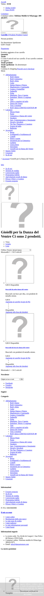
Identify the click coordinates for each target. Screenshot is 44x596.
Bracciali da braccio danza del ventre (17, 347)
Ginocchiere (14, 145)
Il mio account (6, 512)
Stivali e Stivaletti (16, 122)
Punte (12, 114)
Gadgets (13, 143)
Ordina (3, 250)
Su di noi (8, 155)
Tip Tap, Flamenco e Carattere (21, 124)
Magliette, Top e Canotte (19, 95)
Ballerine (13, 128)
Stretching (14, 147)
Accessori (9, 130)
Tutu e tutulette (15, 106)
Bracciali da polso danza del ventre (16, 289)
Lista (7, 246)
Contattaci (4, 14)
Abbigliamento (10, 75)
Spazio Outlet (10, 151)
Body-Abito (14, 81)
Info (2, 165)
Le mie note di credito (13, 521)
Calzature (8, 110)
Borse (12, 132)
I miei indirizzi (10, 523)
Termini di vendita (12, 171)
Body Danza (14, 77)
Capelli (12, 136)
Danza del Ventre (16, 103)
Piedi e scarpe (15, 138)
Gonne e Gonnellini (17, 89)
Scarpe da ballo (15, 126)
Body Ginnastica (16, 79)
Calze (12, 83)
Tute (11, 99)
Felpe (12, 93)
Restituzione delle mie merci (16, 519)
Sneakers (13, 118)
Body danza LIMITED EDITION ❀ (23, 108)
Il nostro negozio (11, 181)
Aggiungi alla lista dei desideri (16, 312)
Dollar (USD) (10, 8)
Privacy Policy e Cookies (14, 179)
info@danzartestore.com (20, 544)
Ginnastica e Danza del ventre (21, 116)
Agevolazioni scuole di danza (16, 177)
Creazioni (9, 153)
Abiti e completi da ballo (19, 101)
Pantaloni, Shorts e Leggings (20, 97)
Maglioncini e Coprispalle (19, 87)
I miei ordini (10, 517)
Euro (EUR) (9, 10)
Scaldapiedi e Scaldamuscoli (20, 134)
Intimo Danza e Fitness (18, 85)
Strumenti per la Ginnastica (20, 141)
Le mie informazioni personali (16, 525)
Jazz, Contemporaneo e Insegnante (22, 120)
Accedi (3, 2)
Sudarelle (13, 91)
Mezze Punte (15, 112)
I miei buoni (9, 527)
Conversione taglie (12, 173)
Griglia (8, 244)
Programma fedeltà (12, 175)
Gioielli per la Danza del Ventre (21, 149)
